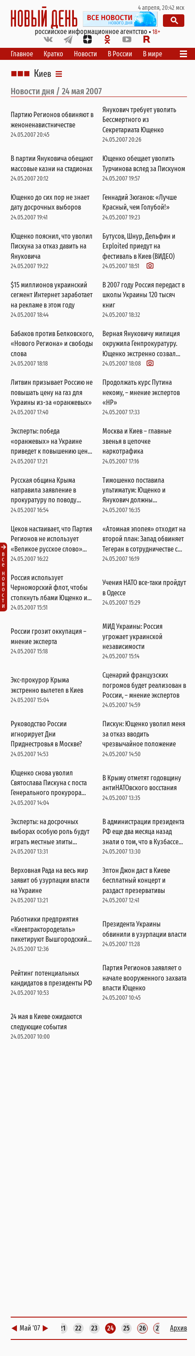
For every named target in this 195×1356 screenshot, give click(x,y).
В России (120, 54)
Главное (22, 54)
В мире (152, 54)
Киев (42, 73)
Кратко (53, 54)
